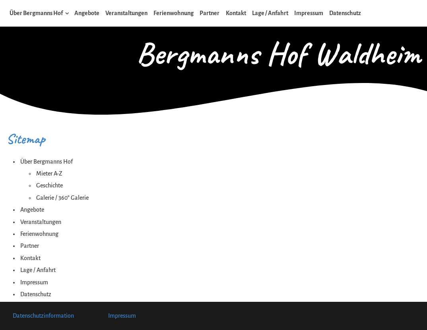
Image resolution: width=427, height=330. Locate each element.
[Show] (67, 15)
